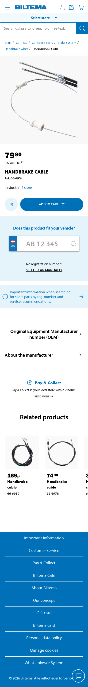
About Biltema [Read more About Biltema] (44, 587)
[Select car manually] (81, 296)
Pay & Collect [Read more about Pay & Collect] (44, 563)
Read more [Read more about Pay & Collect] (44, 396)
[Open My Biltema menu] (62, 7)
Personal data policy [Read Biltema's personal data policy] (44, 637)
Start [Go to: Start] (8, 42)
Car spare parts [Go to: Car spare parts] (42, 42)
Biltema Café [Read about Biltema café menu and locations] (44, 575)
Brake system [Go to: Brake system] (66, 42)
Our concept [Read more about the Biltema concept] (44, 600)
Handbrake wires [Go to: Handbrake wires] (16, 49)
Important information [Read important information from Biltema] (44, 538)
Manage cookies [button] (44, 650)
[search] (44, 28)
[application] (78, 676)
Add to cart (52, 204)
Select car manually (44, 270)
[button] (44, 17)
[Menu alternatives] (7, 7)
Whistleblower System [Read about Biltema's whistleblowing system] (44, 662)
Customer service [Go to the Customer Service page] (44, 550)
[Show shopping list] (71, 7)
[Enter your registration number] (42, 243)
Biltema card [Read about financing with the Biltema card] (44, 625)
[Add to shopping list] (11, 204)
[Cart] (81, 7)
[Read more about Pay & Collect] (44, 383)
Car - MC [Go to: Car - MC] (21, 42)
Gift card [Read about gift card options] (44, 612)
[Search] (82, 28)
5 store (27, 187)
